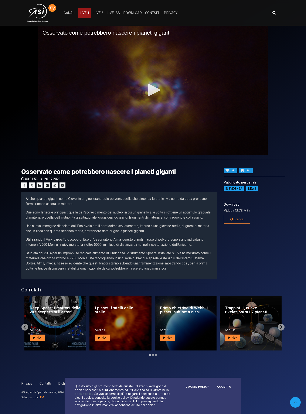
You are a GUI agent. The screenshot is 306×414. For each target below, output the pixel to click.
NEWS (252, 188)
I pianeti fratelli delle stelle (114, 309)
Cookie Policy (197, 387)
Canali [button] (69, 13)
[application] (153, 90)
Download (132, 13)
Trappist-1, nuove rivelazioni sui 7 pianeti (246, 309)
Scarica (237, 219)
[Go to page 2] (153, 355)
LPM (41, 397)
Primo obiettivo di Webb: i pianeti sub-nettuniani (184, 309)
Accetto (224, 387)
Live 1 (84, 13)
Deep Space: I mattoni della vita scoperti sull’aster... (55, 309)
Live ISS (113, 13)
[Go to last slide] (24, 327)
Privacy (26, 384)
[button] (153, 90)
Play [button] (37, 337)
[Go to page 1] (150, 355)
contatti (152, 13)
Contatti (45, 384)
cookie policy (84, 394)
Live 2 (98, 13)
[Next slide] (281, 327)
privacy (170, 13)
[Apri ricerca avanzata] (274, 12)
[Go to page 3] (156, 355)
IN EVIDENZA (233, 188)
